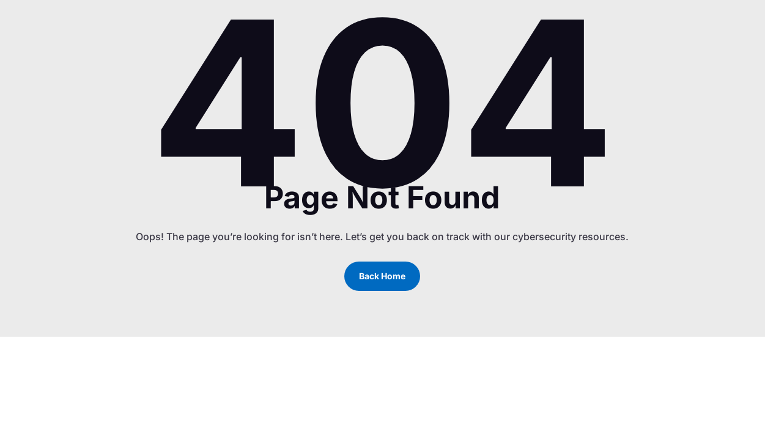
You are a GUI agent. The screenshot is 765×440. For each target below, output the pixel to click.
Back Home (382, 276)
